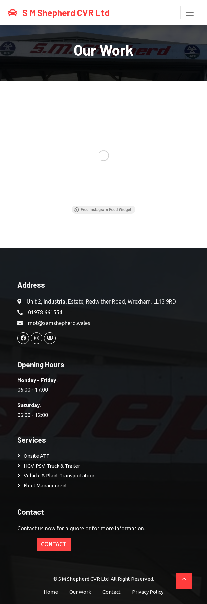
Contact (53, 544)
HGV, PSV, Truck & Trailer (52, 466)
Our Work (80, 592)
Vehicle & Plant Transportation (59, 475)
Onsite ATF (36, 456)
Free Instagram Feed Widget (102, 209)
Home (51, 592)
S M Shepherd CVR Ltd (83, 579)
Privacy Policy (147, 592)
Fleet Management (45, 485)
